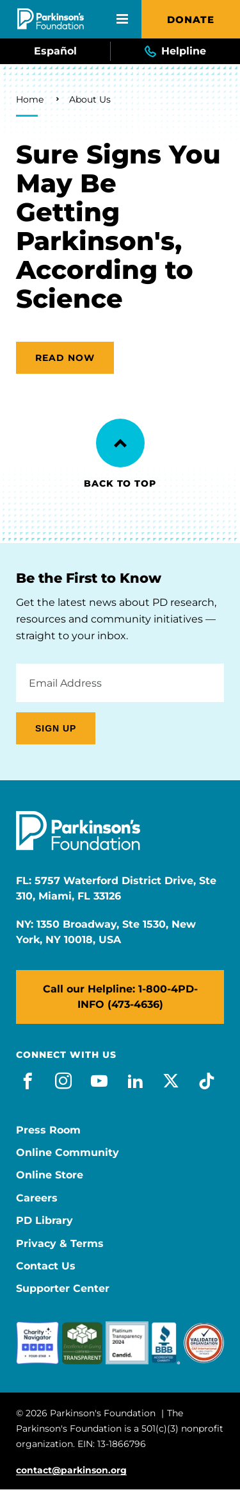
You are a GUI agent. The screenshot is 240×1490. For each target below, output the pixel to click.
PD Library (44, 1220)
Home (30, 99)
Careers (37, 1198)
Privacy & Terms (60, 1244)
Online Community (67, 1153)
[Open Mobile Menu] (122, 19)
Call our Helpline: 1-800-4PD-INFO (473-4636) (120, 996)
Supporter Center (62, 1288)
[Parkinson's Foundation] (50, 18)
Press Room (48, 1130)
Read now (65, 358)
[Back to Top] (120, 443)
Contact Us (46, 1266)
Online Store (49, 1175)
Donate (190, 19)
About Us (90, 99)
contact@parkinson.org (71, 1470)
